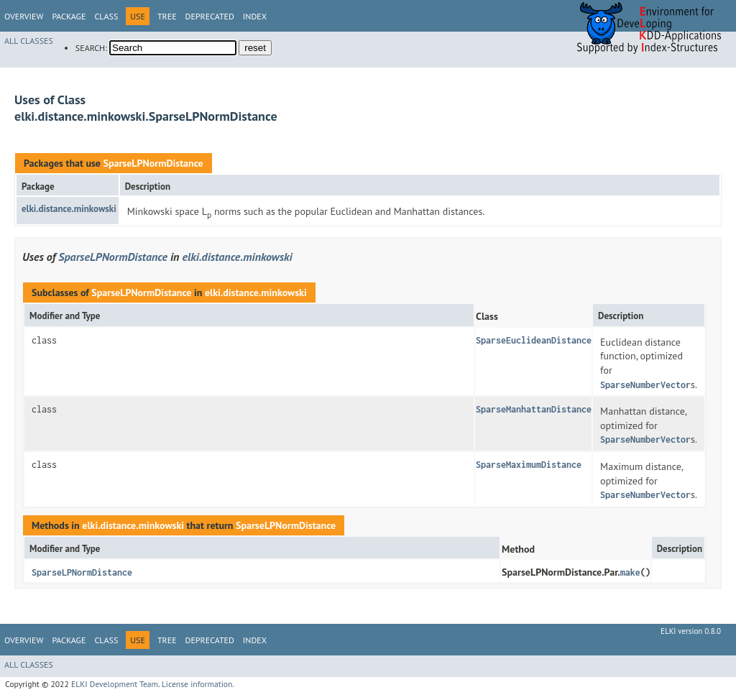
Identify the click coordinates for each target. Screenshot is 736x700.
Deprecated (209, 16)
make (630, 572)
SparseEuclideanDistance (534, 340)
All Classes (28, 40)
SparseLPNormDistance (153, 163)
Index (255, 16)
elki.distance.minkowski (69, 209)
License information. (198, 683)
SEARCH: (91, 47)
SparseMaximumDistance (528, 464)
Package (69, 16)
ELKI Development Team (114, 683)
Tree (167, 16)
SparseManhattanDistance (534, 409)
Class (106, 16)
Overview (23, 16)
